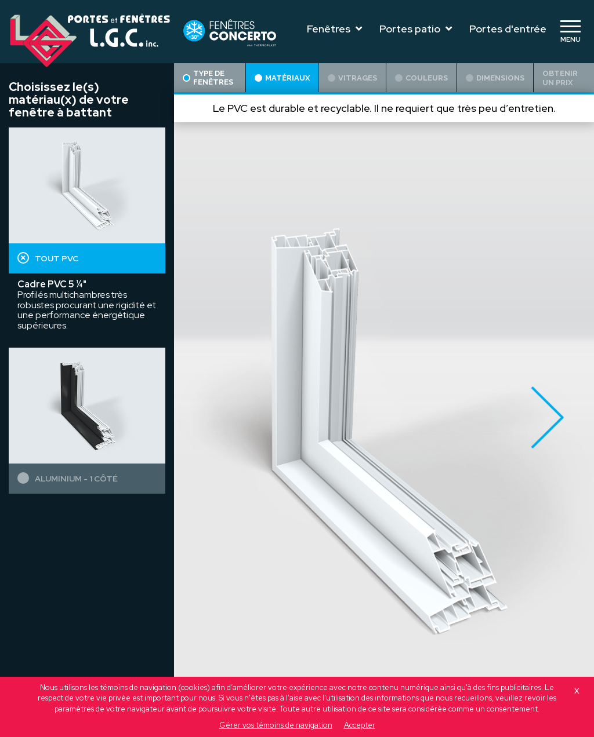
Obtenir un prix (560, 78)
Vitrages (352, 78)
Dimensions (495, 78)
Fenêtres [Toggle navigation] (334, 28)
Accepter (359, 725)
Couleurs (421, 78)
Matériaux (282, 78)
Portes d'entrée (507, 28)
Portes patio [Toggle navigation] (415, 28)
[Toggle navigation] (570, 32)
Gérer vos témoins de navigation (275, 725)
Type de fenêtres (208, 78)
